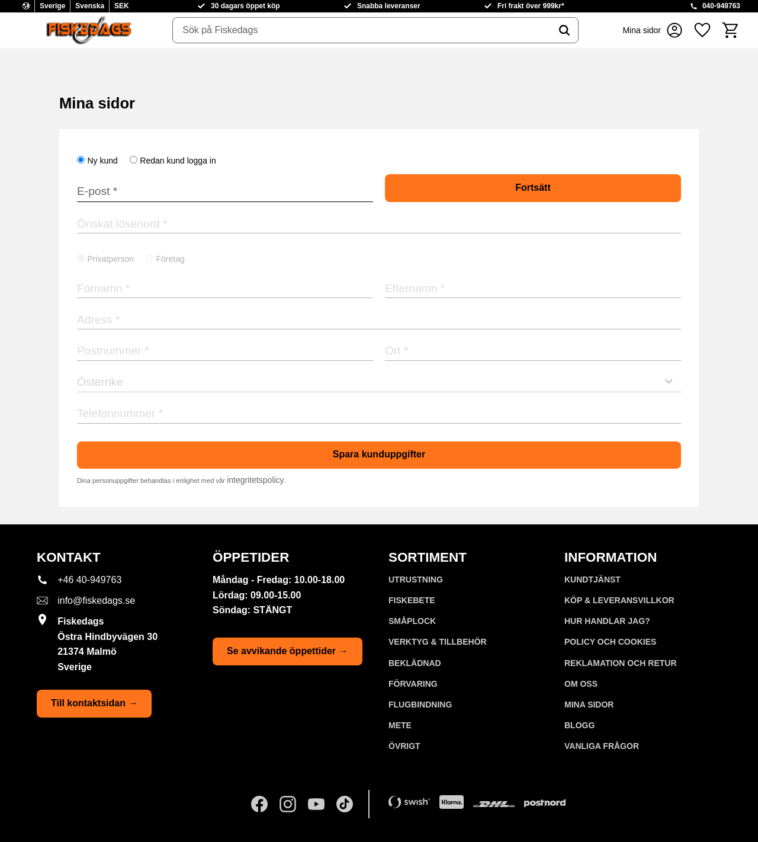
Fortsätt (533, 188)
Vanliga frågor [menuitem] (601, 746)
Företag (170, 259)
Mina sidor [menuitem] (589, 704)
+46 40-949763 (89, 580)
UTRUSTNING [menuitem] (415, 579)
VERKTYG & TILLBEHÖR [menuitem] (437, 641)
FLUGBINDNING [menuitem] (420, 704)
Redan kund (178, 160)
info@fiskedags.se (96, 601)
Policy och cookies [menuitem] (610, 641)
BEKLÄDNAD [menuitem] (414, 663)
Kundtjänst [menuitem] (592, 579)
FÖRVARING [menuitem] (413, 684)
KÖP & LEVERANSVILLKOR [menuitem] (619, 600)
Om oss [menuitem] (581, 684)
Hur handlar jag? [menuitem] (607, 621)
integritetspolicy (255, 480)
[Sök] (564, 30)
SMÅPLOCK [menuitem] (412, 621)
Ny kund (102, 160)
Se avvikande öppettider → (287, 651)
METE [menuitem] (400, 725)
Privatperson (110, 259)
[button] (702, 30)
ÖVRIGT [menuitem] (404, 746)
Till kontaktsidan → (94, 703)
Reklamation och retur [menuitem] (620, 663)
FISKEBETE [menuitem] (411, 600)
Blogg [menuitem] (579, 725)
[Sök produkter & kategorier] (362, 30)
